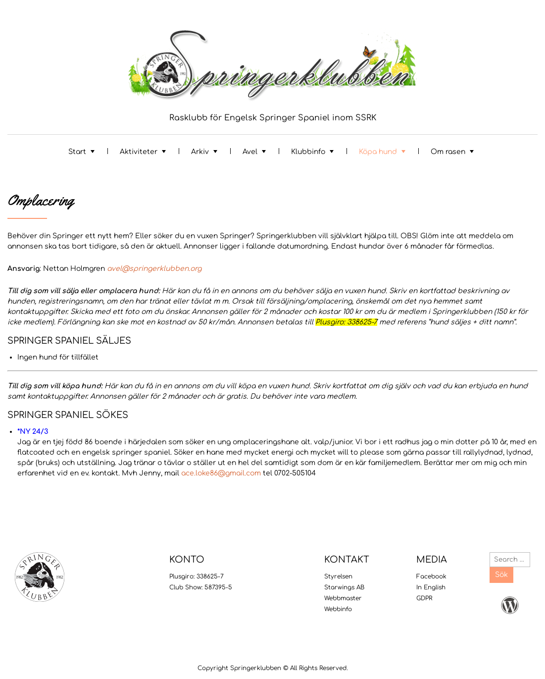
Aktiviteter (138, 152)
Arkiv (200, 152)
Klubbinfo (308, 152)
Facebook (431, 576)
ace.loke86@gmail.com (221, 473)
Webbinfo (338, 609)
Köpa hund (378, 152)
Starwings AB (344, 587)
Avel (250, 152)
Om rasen (448, 152)
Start (77, 152)
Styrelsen (338, 576)
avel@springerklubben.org (154, 268)
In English (431, 587)
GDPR (424, 598)
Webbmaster (343, 598)
